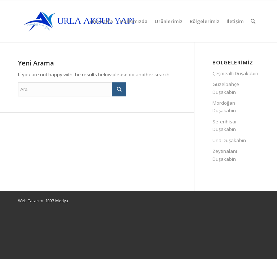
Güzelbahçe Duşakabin (225, 88)
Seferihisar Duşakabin (224, 125)
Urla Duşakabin (229, 140)
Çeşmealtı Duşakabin (235, 73)
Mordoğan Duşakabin (224, 107)
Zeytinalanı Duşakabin (224, 155)
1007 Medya (56, 200)
